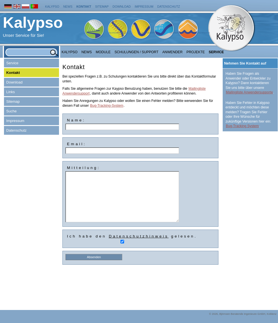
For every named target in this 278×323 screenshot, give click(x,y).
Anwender (172, 52)
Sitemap (102, 6)
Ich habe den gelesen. (132, 236)
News (68, 6)
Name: (76, 120)
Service (216, 52)
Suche (11, 111)
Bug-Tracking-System (106, 106)
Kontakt (83, 6)
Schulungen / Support (137, 52)
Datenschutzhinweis (139, 236)
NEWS (86, 52)
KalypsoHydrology (118, 33)
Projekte (195, 52)
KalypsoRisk (204, 33)
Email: (76, 144)
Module (103, 52)
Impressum (144, 6)
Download (122, 6)
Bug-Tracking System (242, 126)
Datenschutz (168, 6)
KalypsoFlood (176, 33)
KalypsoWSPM (148, 33)
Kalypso (52, 6)
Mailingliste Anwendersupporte (249, 92)
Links (10, 92)
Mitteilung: (83, 168)
